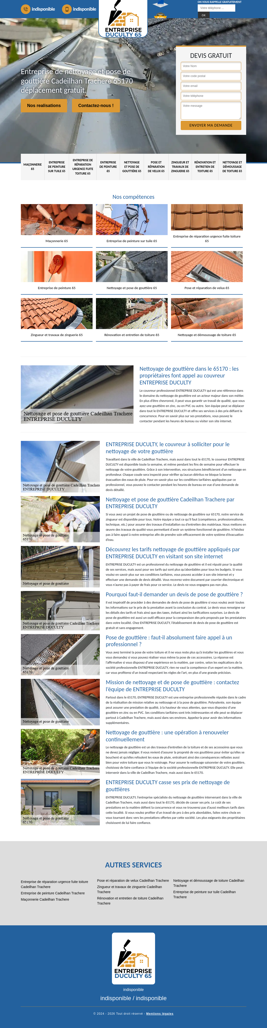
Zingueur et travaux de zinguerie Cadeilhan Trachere (129, 889)
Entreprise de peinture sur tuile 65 (56, 167)
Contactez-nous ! (96, 105)
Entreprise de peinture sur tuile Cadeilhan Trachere (204, 894)
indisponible (38, 9)
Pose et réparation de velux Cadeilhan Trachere (133, 880)
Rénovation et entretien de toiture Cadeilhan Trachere (130, 900)
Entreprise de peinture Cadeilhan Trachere (53, 893)
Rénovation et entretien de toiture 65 (205, 167)
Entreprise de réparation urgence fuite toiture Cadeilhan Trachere (54, 884)
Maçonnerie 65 (33, 167)
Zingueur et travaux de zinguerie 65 (180, 167)
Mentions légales (160, 1013)
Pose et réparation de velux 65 (156, 167)
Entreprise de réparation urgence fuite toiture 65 (82, 166)
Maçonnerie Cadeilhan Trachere (45, 899)
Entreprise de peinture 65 (108, 167)
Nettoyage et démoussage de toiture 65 (232, 167)
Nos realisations (44, 105)
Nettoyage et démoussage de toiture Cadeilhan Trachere (208, 883)
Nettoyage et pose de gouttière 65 (131, 167)
